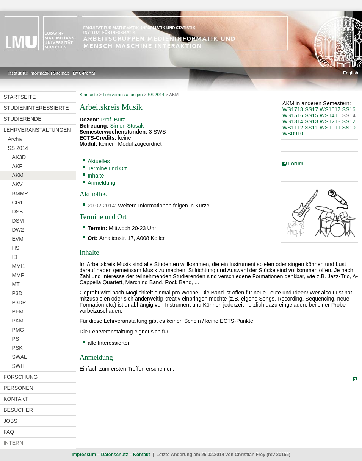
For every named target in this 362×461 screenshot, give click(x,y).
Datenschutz (114, 454)
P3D (17, 293)
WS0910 (292, 134)
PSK (17, 348)
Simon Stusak (127, 126)
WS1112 (292, 128)
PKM (18, 321)
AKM (18, 175)
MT (16, 284)
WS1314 (292, 121)
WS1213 (330, 121)
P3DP (19, 302)
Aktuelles (99, 161)
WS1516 (292, 115)
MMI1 (18, 266)
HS (15, 248)
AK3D (19, 157)
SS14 (349, 115)
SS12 (349, 121)
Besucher (18, 410)
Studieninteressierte (36, 108)
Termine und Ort (107, 168)
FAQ (8, 432)
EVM (18, 239)
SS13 (311, 121)
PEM (18, 311)
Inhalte (96, 176)
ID (14, 257)
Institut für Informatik (29, 73)
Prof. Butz (113, 120)
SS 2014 (18, 148)
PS (15, 339)
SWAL (19, 357)
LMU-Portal (84, 73)
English (350, 72)
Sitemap (61, 73)
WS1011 (330, 128)
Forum (296, 163)
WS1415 (330, 115)
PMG (18, 330)
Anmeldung (101, 183)
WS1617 (330, 109)
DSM (18, 221)
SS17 (311, 109)
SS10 (349, 128)
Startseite (19, 97)
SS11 (311, 128)
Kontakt (15, 399)
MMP (18, 275)
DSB (17, 212)
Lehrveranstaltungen (37, 130)
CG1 (17, 202)
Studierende (22, 119)
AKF (17, 166)
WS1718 (292, 109)
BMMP (20, 193)
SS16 (349, 109)
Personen (18, 388)
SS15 (311, 115)
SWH (18, 366)
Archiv (15, 139)
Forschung (20, 377)
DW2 (18, 230)
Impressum (84, 454)
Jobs (10, 421)
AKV (17, 184)
